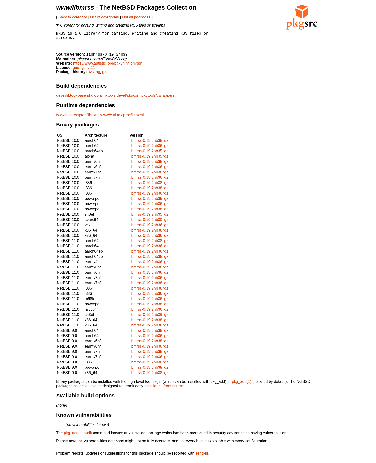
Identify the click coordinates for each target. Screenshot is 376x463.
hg (98, 75)
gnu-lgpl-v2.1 (84, 71)
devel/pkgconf (129, 99)
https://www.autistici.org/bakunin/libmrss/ (107, 67)
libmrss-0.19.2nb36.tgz (148, 149)
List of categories (104, 17)
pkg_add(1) (241, 385)
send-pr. (202, 457)
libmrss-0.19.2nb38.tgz (148, 144)
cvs (91, 75)
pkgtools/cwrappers (158, 99)
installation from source (164, 389)
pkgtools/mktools (101, 99)
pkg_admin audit (78, 436)
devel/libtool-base (71, 99)
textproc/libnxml (86, 119)
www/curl (64, 119)
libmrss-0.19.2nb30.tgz (148, 223)
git (104, 75)
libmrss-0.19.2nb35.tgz (148, 155)
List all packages (136, 17)
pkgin (156, 385)
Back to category (72, 17)
